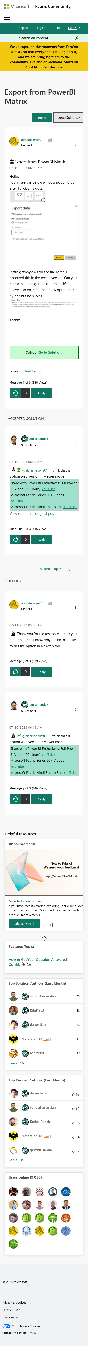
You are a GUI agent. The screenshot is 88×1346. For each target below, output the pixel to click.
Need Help (30, 371)
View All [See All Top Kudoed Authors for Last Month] (16, 1160)
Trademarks (10, 1317)
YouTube (48, 488)
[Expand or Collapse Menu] (7, 18)
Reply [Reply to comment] (42, 539)
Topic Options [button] (67, 117)
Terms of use (11, 1310)
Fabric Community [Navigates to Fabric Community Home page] (53, 6)
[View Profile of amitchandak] (38, 438)
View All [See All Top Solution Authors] (16, 1063)
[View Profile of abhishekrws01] (32, 139)
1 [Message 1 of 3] (23, 382)
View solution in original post (32, 513)
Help (57, 28)
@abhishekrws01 (35, 470)
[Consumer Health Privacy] (44, 1332)
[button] (42, 117)
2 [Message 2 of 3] (23, 528)
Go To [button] (72, 28)
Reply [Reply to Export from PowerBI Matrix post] (42, 393)
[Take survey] (24, 923)
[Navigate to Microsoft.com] (16, 6)
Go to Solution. (50, 352)
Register (24, 28)
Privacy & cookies (14, 1302)
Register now (52, 67)
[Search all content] (49, 38)
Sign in (41, 28)
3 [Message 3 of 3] (23, 661)
